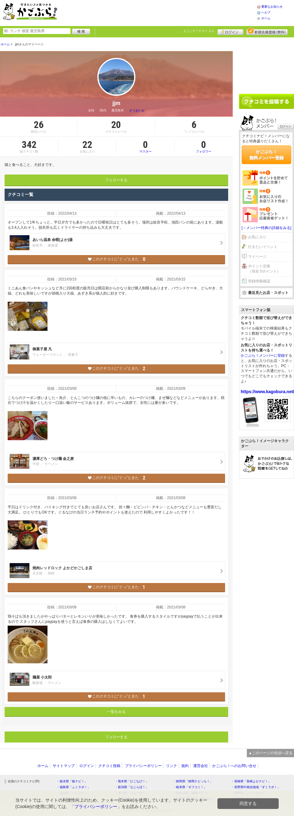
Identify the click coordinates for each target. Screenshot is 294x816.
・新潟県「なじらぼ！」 (132, 787)
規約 (185, 766)
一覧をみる (116, 711)
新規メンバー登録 (267, 31)
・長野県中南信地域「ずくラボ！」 (255, 787)
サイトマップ (64, 766)
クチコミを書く (266, 101)
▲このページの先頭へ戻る (270, 753)
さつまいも (137, 110)
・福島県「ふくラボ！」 (73, 787)
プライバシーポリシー (143, 766)
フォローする (116, 180)
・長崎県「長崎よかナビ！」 (251, 781)
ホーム (265, 18)
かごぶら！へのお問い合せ (234, 766)
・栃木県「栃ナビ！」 (72, 781)
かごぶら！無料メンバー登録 (266, 154)
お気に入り (257, 237)
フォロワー (204, 146)
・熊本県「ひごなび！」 (132, 781)
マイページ (257, 256)
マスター (145, 146)
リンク (171, 766)
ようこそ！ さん (199, 30)
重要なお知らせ (272, 6)
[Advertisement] (163, 12)
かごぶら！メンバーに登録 (263, 355)
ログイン (230, 31)
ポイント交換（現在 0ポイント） (264, 268)
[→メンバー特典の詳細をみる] (267, 228)
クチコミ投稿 (109, 766)
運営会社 (200, 766)
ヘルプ (265, 12)
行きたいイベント (262, 247)
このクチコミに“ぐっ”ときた (116, 259)
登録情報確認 (259, 281)
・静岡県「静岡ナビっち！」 (193, 781)
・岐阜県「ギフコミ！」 (190, 787)
